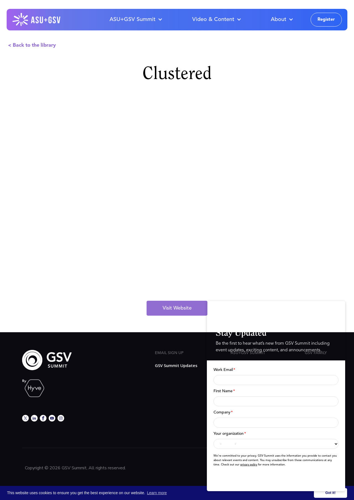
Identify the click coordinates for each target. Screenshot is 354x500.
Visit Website (177, 308)
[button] (136, 19)
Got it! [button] (330, 493)
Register (326, 19)
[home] (36, 19)
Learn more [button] (157, 493)
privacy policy (248, 464)
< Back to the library (32, 45)
